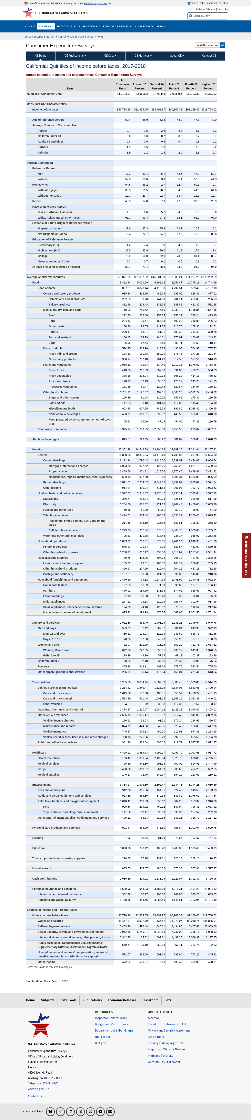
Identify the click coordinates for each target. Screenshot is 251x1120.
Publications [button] (88, 26)
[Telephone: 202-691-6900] (58, 1083)
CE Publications (74, 55)
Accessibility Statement (164, 1062)
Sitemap (154, 1018)
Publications (92, 1000)
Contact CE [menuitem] (209, 55)
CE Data (109, 55)
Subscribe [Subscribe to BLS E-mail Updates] (222, 9)
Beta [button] (159, 26)
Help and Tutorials (160, 1055)
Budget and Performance (112, 1024)
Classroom (150, 1000)
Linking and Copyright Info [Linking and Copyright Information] (166, 1043)
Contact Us (35, 1096)
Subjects (47, 1000)
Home (30, 1000)
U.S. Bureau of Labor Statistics (61, 13)
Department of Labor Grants (114, 1030)
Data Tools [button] (65, 26)
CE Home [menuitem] (40, 55)
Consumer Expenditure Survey (75, 36)
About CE (176, 55)
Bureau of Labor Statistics (40, 36)
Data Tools (68, 1000)
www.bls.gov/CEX (38, 1089)
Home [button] (29, 26)
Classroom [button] (143, 26)
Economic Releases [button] (116, 26)
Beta (168, 1000)
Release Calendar (206, 9)
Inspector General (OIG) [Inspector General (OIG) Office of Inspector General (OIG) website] (111, 1018)
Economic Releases (122, 1000)
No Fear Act (102, 1037)
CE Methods (142, 55)
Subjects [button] (45, 26)
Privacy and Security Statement (169, 1030)
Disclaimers (156, 1037)
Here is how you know (95, 3)
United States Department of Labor (207, 3)
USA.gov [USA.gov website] (100, 1043)
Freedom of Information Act (167, 1024)
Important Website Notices (166, 1049)
